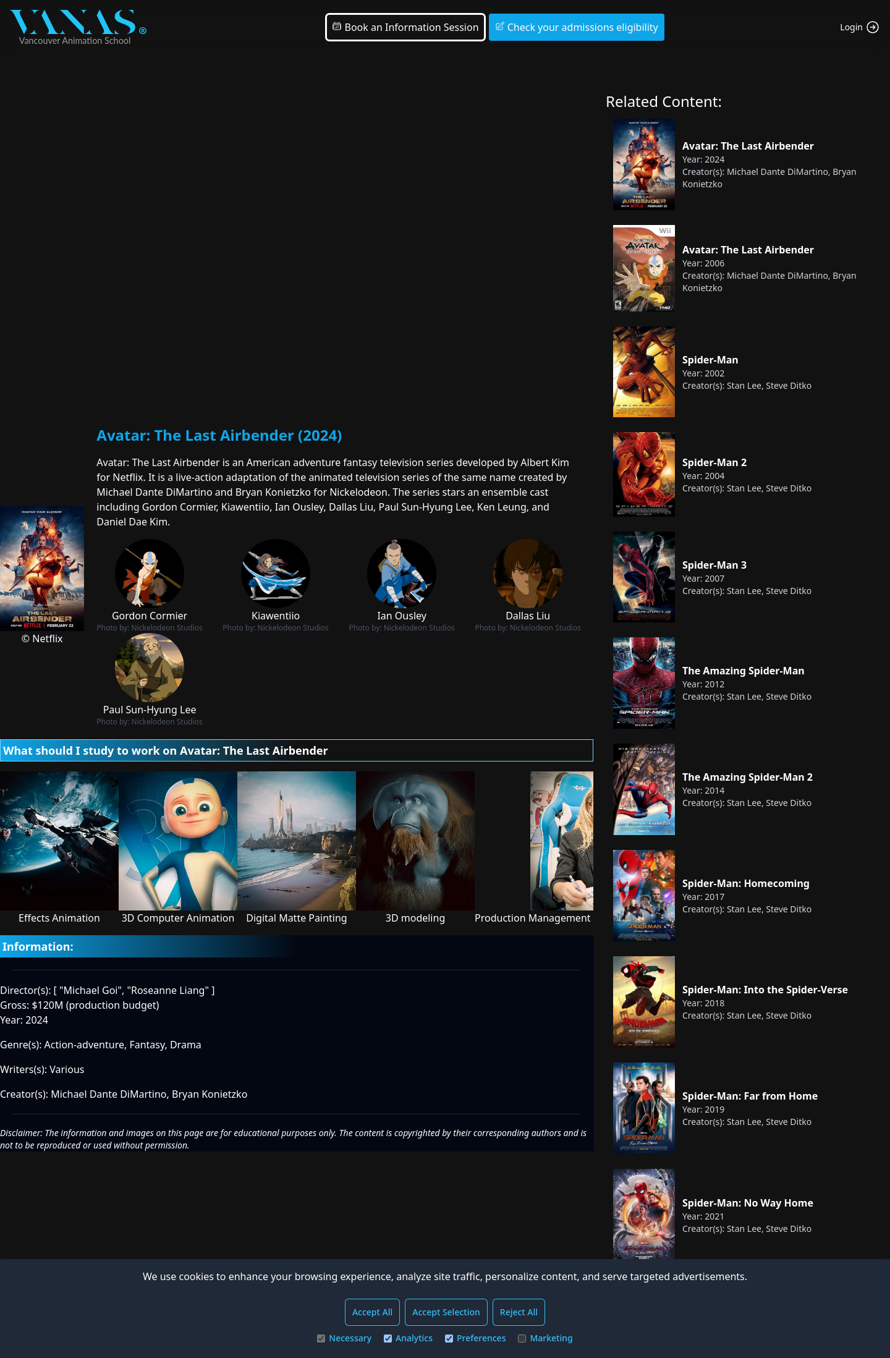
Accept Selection (446, 1312)
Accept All (372, 1312)
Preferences (475, 1338)
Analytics (408, 1338)
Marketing (545, 1338)
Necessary (344, 1338)
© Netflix (42, 638)
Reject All (519, 1312)
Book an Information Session (405, 27)
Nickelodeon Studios (167, 627)
